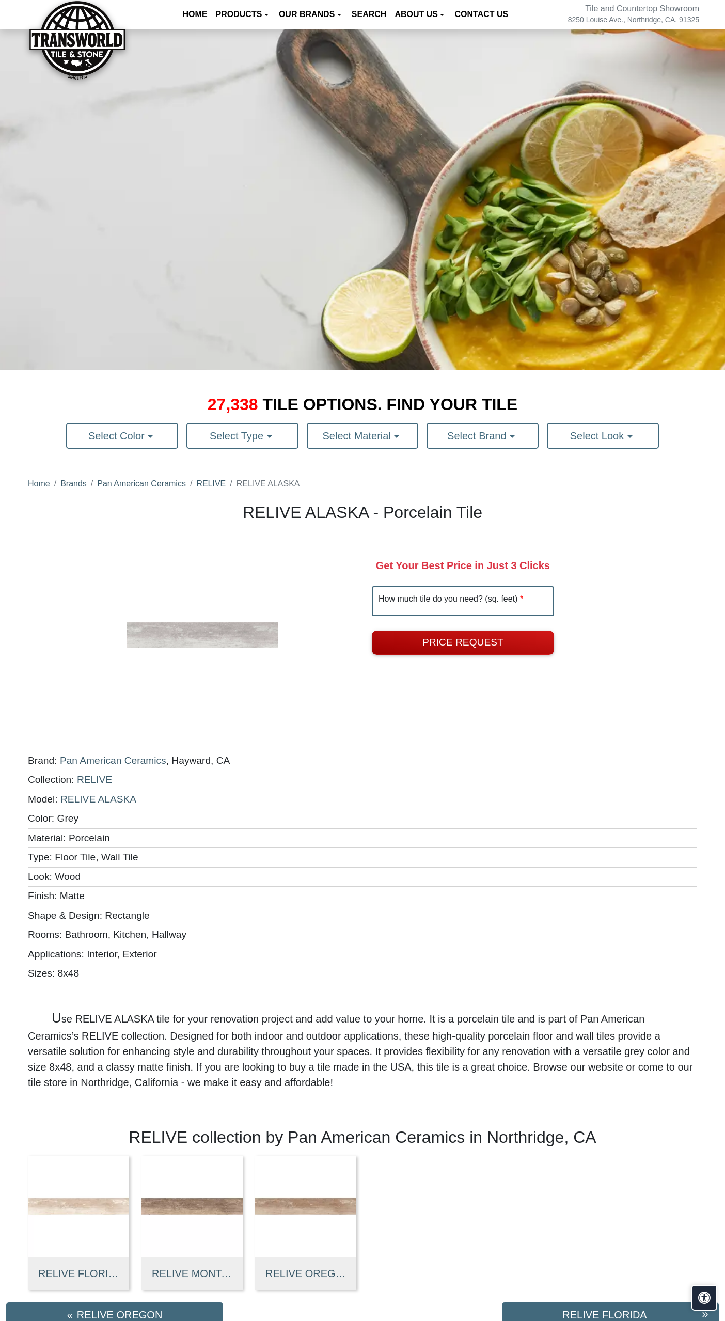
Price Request (462, 642)
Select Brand (478, 436)
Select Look (598, 436)
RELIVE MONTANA (192, 1273)
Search (369, 14)
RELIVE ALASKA (98, 799)
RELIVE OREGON (305, 1273)
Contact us (481, 14)
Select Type (238, 436)
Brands (73, 483)
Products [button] (240, 14)
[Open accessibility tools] (704, 1298)
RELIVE (211, 483)
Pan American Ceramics (141, 483)
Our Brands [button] (308, 14)
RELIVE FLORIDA (78, 1273)
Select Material (358, 436)
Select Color (118, 436)
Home (195, 14)
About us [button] (417, 14)
